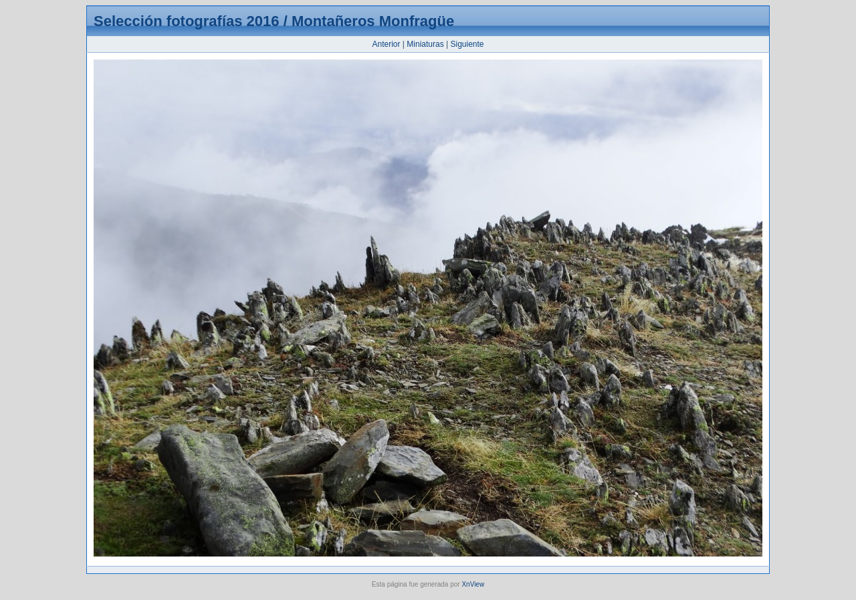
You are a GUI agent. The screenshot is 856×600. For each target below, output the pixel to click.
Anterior (386, 44)
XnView (472, 584)
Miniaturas (425, 44)
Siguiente (467, 44)
